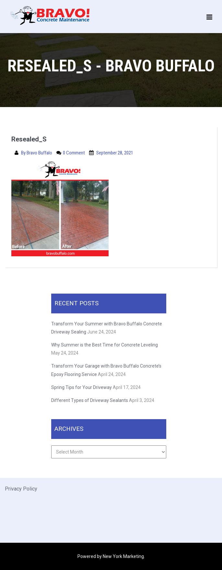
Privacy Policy (21, 489)
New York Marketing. (124, 556)
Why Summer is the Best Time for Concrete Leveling (105, 344)
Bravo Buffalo (40, 153)
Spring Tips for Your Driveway (81, 387)
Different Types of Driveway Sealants (89, 400)
